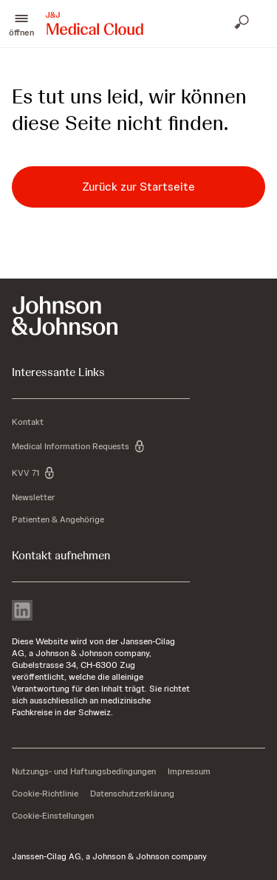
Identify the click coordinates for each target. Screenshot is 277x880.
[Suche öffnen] (243, 23)
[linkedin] (22, 612)
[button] (21, 24)
